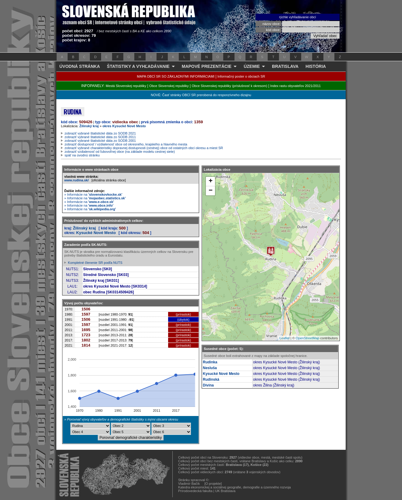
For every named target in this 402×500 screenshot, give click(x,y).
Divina (208, 385)
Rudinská (211, 379)
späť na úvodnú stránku (82, 155)
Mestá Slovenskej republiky (126, 86)
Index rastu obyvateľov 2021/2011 (295, 86)
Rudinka (210, 362)
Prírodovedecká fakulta (195, 491)
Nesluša (210, 368)
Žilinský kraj (89, 126)
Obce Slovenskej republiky (169, 86)
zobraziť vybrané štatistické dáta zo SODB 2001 (100, 140)
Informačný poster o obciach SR (241, 76)
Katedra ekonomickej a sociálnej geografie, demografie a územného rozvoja (234, 487)
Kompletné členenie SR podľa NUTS (95, 262)
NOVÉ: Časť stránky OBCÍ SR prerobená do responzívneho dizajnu (201, 95)
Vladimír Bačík (189, 483)
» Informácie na (93, 194)
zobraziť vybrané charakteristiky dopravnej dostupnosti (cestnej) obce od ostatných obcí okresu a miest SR (144, 148)
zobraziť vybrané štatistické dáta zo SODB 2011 (100, 137)
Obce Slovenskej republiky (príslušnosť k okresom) (229, 86)
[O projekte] (213, 483)
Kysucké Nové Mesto (96, 232)
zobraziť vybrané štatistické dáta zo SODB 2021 (100, 133)
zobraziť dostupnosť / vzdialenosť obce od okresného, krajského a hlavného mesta (126, 144)
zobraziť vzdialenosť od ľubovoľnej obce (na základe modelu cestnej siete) (120, 151)
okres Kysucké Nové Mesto (124, 126)
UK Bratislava (225, 491)
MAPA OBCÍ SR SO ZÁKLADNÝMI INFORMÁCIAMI (176, 76)
